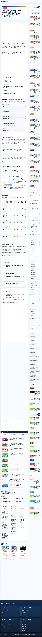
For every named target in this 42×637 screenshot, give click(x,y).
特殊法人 (35, 311)
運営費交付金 (35, 291)
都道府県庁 (35, 303)
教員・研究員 (35, 287)
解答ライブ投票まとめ (5, 503)
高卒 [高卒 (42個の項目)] (32, 380)
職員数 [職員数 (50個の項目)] (32, 371)
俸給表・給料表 (35, 216)
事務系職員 (35, 283)
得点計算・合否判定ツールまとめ (20, 501)
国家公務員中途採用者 (35, 242)
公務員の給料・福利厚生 (36, 209)
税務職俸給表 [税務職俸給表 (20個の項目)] (33, 368)
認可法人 (35, 315)
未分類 (36, 305)
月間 (23, 434)
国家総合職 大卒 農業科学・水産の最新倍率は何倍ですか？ (14, 266)
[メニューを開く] (40, 2)
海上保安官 (33, 264)
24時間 (5, 434)
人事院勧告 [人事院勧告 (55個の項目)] (33, 340)
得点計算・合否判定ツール (35, 227)
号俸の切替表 (35, 218)
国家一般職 (35, 240)
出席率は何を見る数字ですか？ (11, 273)
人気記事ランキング (5, 610)
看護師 (35, 289)
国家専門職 (35, 244)
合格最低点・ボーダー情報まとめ (20, 498)
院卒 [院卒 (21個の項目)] (38, 379)
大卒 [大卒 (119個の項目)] (32, 356)
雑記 (36, 328)
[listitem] (6, 22)
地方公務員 (36, 294)
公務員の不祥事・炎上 (36, 204)
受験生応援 (4, 626)
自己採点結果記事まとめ (6, 501)
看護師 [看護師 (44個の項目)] (37, 367)
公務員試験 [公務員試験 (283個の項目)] (33, 344)
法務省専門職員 (33, 256)
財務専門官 (33, 274)
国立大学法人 (36, 281)
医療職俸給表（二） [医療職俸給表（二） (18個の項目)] (34, 348)
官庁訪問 (35, 325)
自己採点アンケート (35, 229)
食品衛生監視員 (33, 276)
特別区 (35, 301)
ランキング (36, 195)
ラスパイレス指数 (35, 214)
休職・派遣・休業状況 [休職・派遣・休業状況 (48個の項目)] (34, 341)
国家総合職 (35, 278)
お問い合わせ (17, 634)
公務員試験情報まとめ (5, 498)
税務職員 (32, 268)
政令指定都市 (35, 299)
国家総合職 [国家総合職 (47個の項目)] (33, 352)
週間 (14, 434)
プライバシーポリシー (8, 634)
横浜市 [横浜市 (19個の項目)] (32, 363)
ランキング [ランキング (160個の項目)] (33, 336)
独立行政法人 (36, 309)
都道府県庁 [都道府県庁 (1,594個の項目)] (33, 379)
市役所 (35, 296)
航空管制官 (33, 272)
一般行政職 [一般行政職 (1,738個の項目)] (33, 337)
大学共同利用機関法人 (35, 285)
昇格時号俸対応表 (35, 220)
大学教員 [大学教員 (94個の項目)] (37, 356)
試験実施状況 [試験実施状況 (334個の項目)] (33, 375)
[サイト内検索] (35, 7)
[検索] (38, 7)
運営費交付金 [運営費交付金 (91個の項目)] (33, 376)
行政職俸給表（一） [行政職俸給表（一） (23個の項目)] (34, 372)
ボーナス (35, 211)
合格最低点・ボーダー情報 (36, 223)
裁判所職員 (36, 318)
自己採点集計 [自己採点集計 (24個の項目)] (38, 371)
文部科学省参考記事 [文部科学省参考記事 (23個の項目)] (34, 360)
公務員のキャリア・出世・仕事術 (36, 199)
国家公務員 (36, 237)
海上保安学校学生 (34, 262)
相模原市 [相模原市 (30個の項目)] (32, 367)
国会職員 (36, 234)
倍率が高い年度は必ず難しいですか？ (12, 283)
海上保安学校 (33, 260)
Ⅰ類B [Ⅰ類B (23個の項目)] (32, 333)
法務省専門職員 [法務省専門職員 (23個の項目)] (33, 364)
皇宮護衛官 (33, 266)
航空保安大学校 (33, 270)
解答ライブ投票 (35, 231)
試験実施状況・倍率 (36, 322)
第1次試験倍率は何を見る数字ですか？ (13, 276)
